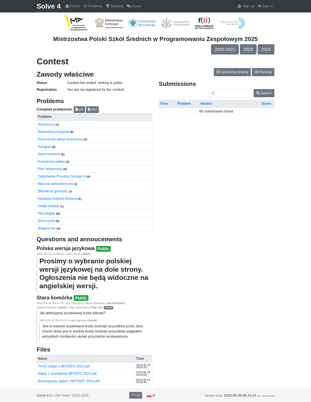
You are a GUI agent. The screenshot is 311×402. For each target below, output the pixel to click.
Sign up (246, 6)
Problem (184, 103)
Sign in (265, 6)
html (92, 109)
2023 (248, 49)
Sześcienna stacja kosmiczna (61, 139)
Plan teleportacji (50, 169)
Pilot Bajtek (47, 213)
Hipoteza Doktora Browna (58, 198)
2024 (266, 49)
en (135, 395)
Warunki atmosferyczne (56, 184)
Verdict (206, 103)
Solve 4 (49, 6)
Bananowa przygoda (54, 131)
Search (264, 93)
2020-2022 (225, 49)
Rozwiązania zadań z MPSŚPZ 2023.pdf (69, 381)
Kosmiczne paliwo (52, 161)
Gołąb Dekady (49, 206)
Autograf (45, 147)
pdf (79, 109)
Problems (93, 6)
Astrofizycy (46, 124)
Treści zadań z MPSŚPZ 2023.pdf (63, 366)
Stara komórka (49, 154)
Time (164, 103)
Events (73, 6)
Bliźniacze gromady (53, 191)
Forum (134, 6)
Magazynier (47, 228)
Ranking (114, 6)
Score (266, 103)
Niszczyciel (47, 221)
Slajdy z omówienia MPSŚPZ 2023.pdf (67, 373)
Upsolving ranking (232, 72)
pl (151, 395)
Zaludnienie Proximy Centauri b (62, 176)
